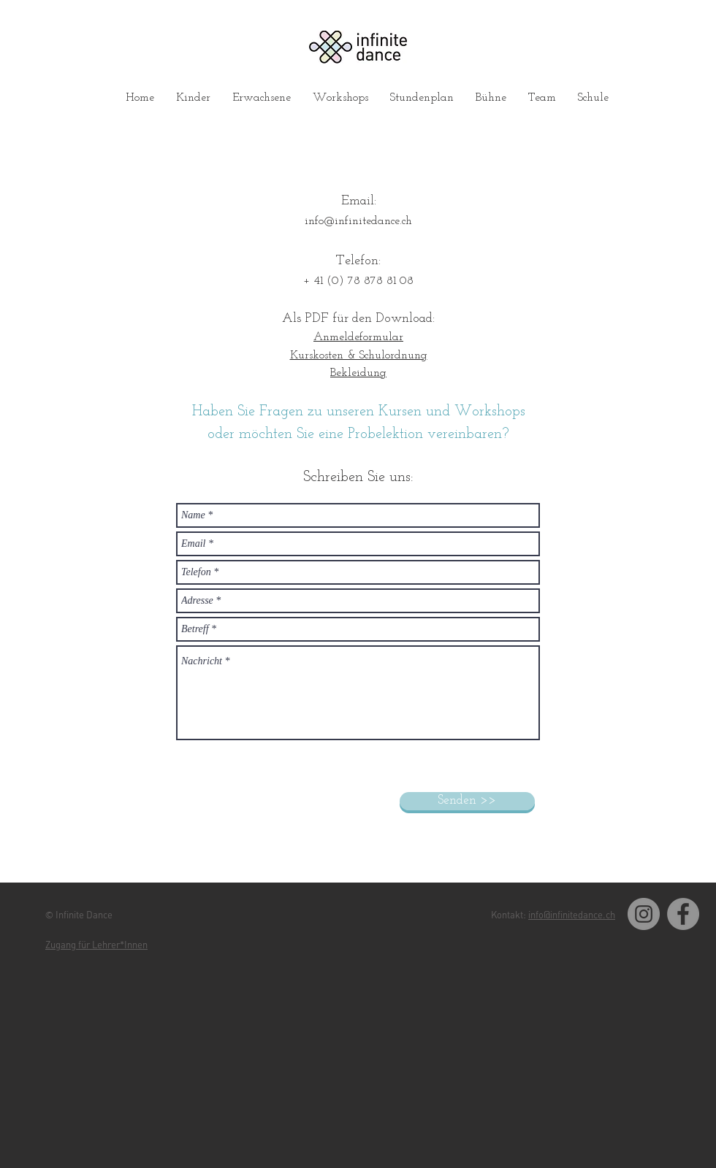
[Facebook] (683, 914)
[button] (193, 98)
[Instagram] (644, 914)
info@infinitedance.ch (358, 221)
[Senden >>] (467, 801)
